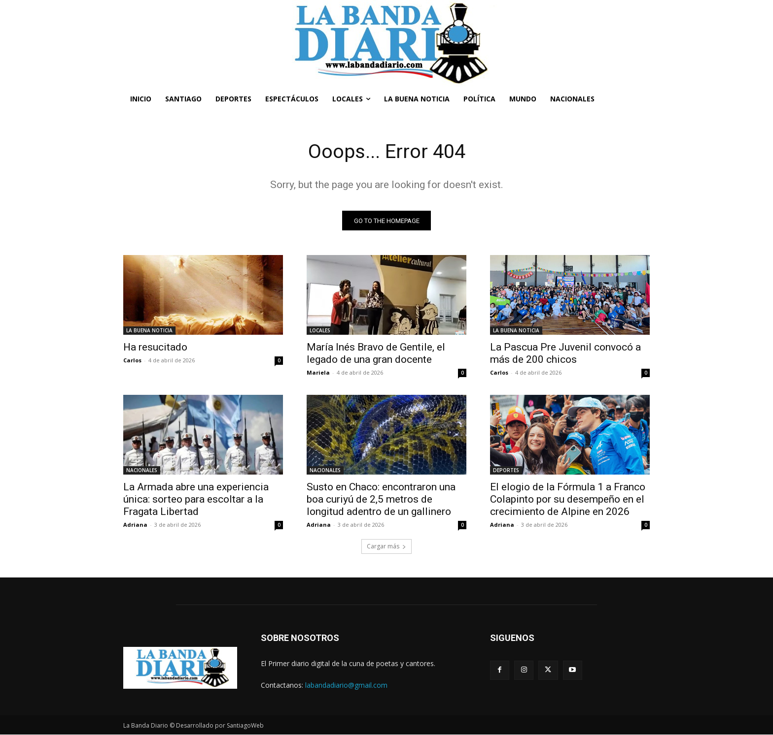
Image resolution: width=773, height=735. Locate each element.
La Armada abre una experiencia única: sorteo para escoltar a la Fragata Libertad (196, 499)
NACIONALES (141, 470)
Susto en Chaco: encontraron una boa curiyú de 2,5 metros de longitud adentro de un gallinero (381, 499)
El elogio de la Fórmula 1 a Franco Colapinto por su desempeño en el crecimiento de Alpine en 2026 (567, 499)
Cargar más (386, 547)
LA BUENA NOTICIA (149, 330)
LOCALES (320, 330)
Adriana (135, 525)
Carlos (132, 360)
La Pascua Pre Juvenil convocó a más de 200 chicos (565, 354)
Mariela (318, 373)
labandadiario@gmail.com (346, 685)
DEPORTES (506, 470)
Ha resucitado (155, 347)
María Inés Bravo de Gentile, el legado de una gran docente (376, 354)
